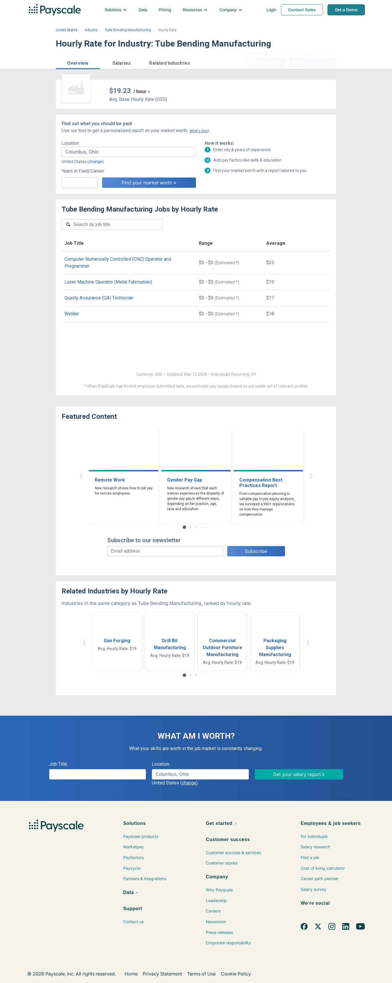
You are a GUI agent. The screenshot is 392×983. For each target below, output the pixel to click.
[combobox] (129, 152)
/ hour (140, 91)
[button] (78, 62)
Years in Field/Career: (83, 171)
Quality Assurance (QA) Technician (98, 298)
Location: (71, 143)
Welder (71, 313)
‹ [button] (81, 475)
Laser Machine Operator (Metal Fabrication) (108, 282)
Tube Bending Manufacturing (128, 30)
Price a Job (266, 62)
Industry (91, 30)
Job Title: (58, 764)
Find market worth (312, 62)
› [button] (311, 475)
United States (66, 30)
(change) (95, 161)
